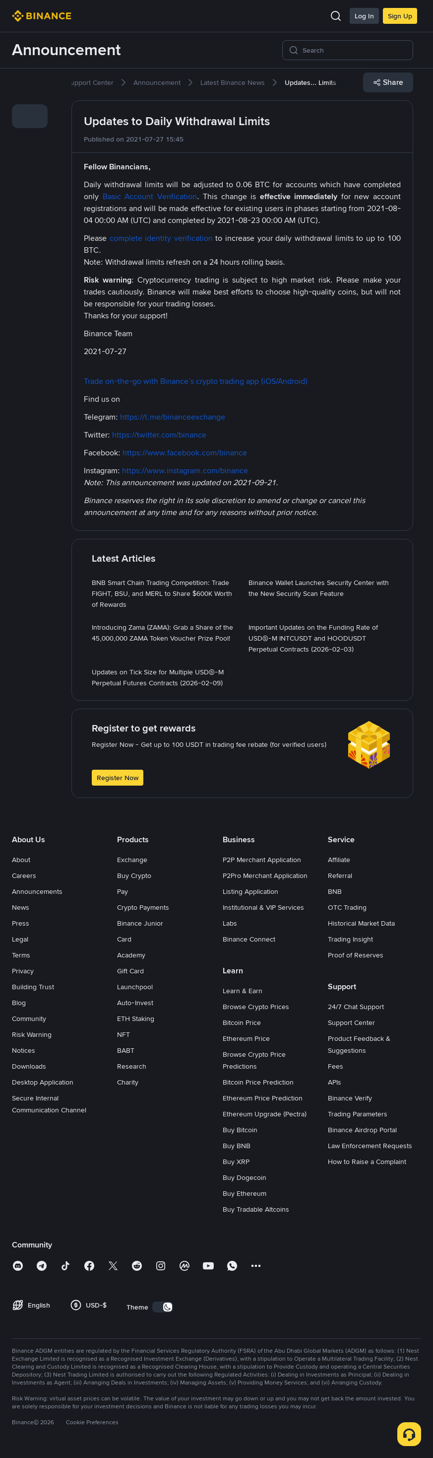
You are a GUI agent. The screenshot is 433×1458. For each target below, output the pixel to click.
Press (20, 923)
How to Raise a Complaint (367, 1161)
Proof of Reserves (355, 954)
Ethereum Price (246, 1038)
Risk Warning (32, 1034)
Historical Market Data (361, 923)
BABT (125, 1050)
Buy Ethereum (244, 1193)
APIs (334, 1082)
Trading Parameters (357, 1113)
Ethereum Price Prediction (263, 1098)
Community (29, 1018)
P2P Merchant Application (262, 859)
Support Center (351, 1022)
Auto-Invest (135, 1002)
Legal (20, 939)
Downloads (29, 1066)
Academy (131, 954)
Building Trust (33, 986)
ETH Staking (135, 1018)
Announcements (37, 891)
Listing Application (250, 891)
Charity (127, 1082)
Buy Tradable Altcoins (256, 1209)
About (21, 859)
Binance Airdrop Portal (362, 1129)
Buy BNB (236, 1145)
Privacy (23, 970)
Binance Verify (350, 1098)
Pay (122, 891)
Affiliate (339, 859)
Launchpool (135, 986)
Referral (340, 875)
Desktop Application (42, 1082)
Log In (364, 15)
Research (131, 1066)
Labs (230, 923)
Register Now (117, 777)
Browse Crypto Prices (256, 1006)
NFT (123, 1034)
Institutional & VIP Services (263, 907)
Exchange (132, 859)
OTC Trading (347, 907)
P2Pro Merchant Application (265, 875)
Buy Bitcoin (240, 1129)
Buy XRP (236, 1161)
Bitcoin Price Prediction (258, 1082)
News (20, 907)
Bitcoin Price (242, 1022)
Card (124, 939)
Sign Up (400, 15)
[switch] (162, 1307)
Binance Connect (249, 939)
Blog (19, 1002)
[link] (30, 88)
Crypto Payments (143, 907)
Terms (21, 954)
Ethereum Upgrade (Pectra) (265, 1113)
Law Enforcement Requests (370, 1145)
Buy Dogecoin (244, 1177)
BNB (335, 891)
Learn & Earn (242, 990)
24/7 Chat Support (356, 1006)
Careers (24, 875)
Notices (23, 1050)
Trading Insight (350, 939)
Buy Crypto (134, 875)
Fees (335, 1066)
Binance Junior (140, 923)
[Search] (355, 50)
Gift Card (130, 970)
